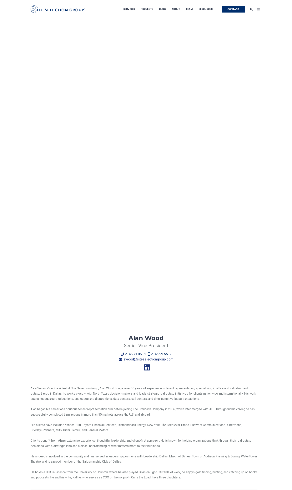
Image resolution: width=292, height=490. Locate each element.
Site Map (37, 444)
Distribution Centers (142, 436)
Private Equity (186, 428)
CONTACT (233, 9)
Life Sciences (186, 421)
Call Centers (137, 413)
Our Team (37, 421)
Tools (231, 452)
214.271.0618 (134, 112)
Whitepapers (236, 436)
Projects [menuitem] (147, 9)
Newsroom (38, 436)
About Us (37, 413)
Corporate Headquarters (145, 428)
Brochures (235, 444)
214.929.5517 (159, 112)
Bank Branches (187, 452)
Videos (233, 459)
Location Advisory (82, 413)
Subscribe (235, 421)
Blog (231, 413)
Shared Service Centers (193, 413)
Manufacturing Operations (146, 421)
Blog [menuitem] (162, 9)
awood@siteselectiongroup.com (146, 117)
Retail (180, 444)
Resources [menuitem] (206, 9)
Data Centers (138, 452)
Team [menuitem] (189, 9)
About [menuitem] (176, 9)
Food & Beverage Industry (146, 459)
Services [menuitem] (129, 9)
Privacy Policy (40, 452)
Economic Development (86, 436)
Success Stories (239, 428)
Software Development (144, 444)
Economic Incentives (84, 421)
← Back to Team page (45, 360)
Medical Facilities (189, 436)
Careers (36, 428)
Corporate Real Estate (84, 428)
